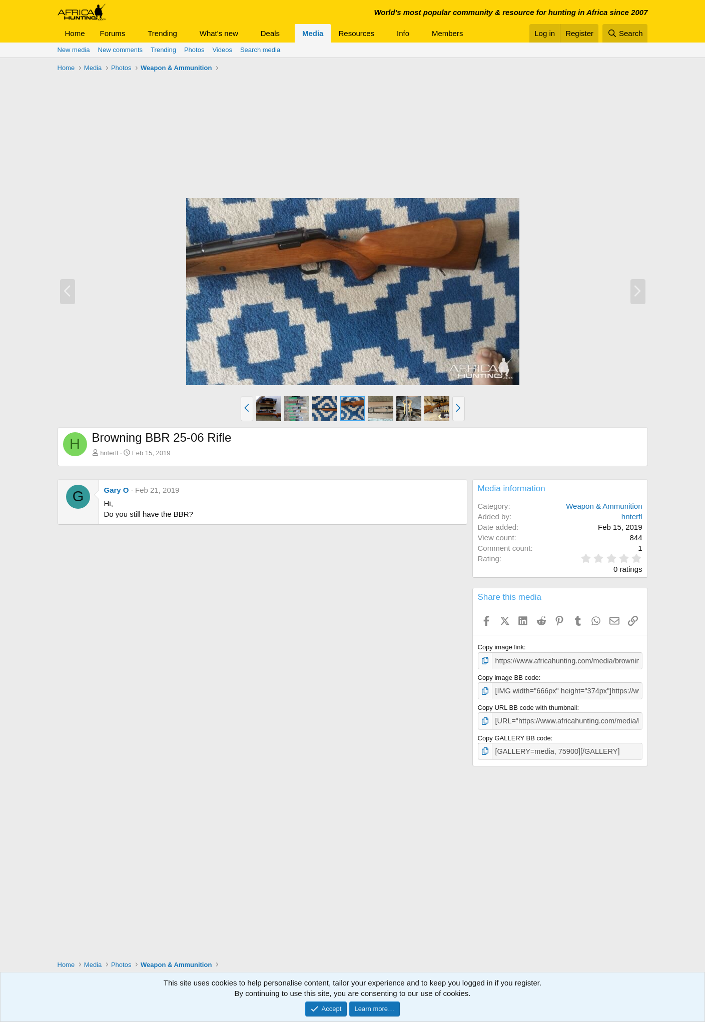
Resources (356, 33)
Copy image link (501, 647)
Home (75, 33)
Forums (113, 33)
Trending (162, 33)
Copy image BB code (508, 676)
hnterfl (109, 453)
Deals (270, 33)
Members (447, 33)
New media (74, 50)
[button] (133, 33)
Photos (194, 50)
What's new (219, 33)
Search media (260, 50)
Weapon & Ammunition (604, 506)
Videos (222, 50)
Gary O (116, 490)
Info (403, 33)
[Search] (625, 33)
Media (313, 33)
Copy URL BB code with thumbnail (527, 705)
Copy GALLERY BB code (514, 734)
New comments (120, 50)
